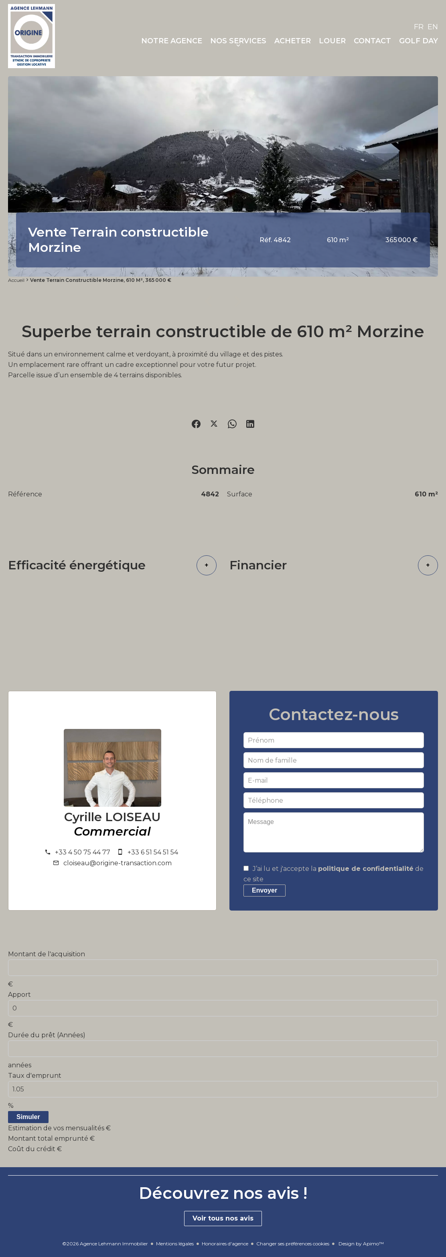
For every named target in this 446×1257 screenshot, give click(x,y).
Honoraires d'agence (225, 1244)
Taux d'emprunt (34, 1075)
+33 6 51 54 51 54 (153, 852)
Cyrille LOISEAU (112, 817)
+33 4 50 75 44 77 (82, 852)
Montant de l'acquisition (46, 954)
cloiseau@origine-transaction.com (117, 863)
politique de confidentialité (366, 868)
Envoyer (264, 890)
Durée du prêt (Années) (46, 1035)
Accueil (16, 280)
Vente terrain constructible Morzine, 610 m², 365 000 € (100, 280)
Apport (19, 994)
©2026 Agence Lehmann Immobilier (105, 1244)
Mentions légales (175, 1244)
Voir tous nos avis (223, 1218)
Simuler (28, 1116)
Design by (360, 1244)
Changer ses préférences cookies (292, 1244)
